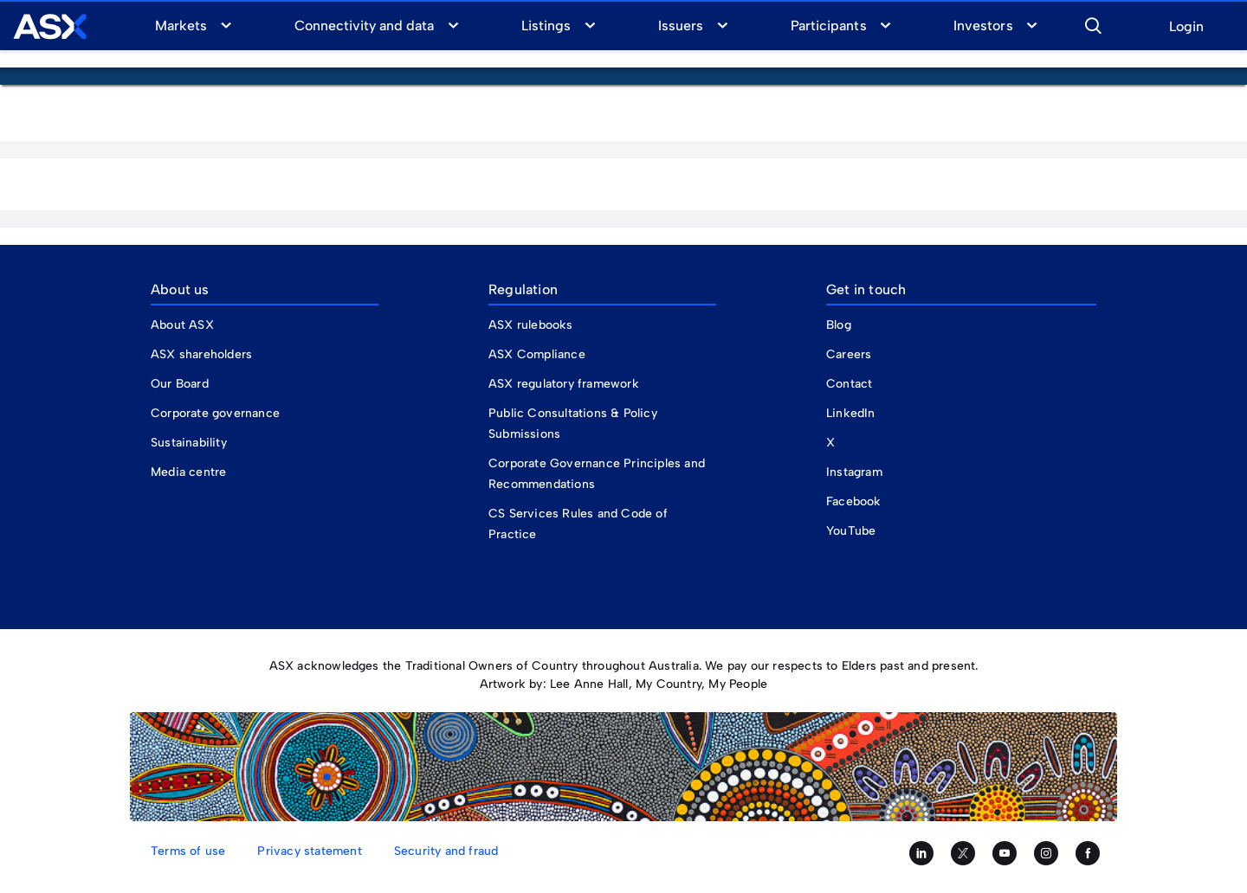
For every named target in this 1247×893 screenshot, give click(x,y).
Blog (838, 325)
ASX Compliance (536, 354)
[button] (1092, 23)
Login (1186, 27)
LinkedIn (850, 413)
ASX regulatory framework (563, 383)
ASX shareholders (203, 354)
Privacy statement (309, 851)
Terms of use (188, 851)
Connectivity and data (364, 25)
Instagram (854, 472)
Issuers (680, 25)
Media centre (188, 472)
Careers (848, 354)
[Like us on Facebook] (1088, 853)
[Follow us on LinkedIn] (921, 853)
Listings (546, 25)
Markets (181, 25)
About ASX (182, 325)
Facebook (854, 501)
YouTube (850, 531)
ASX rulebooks (530, 325)
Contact (849, 383)
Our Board (180, 383)
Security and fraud (446, 851)
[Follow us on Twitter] (963, 853)
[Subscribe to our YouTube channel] (1004, 853)
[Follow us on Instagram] (1046, 853)
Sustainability (189, 442)
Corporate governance (215, 413)
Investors (982, 25)
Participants (828, 25)
